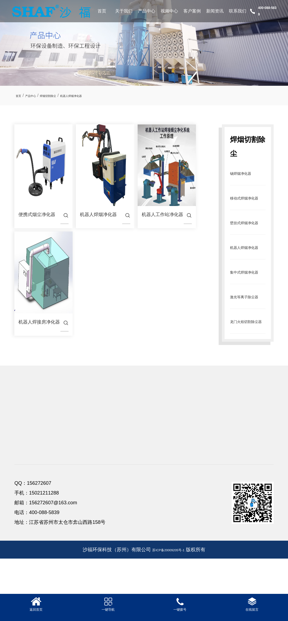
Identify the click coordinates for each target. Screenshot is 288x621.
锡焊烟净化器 (246, 173)
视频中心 (169, 11)
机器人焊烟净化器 (97, 95)
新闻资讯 (215, 11)
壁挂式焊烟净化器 (76, 471)
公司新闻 (212, 454)
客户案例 (192, 11)
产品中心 (146, 11)
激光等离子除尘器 (76, 497)
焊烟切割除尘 (63, 95)
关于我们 (123, 11)
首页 (102, 11)
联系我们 (237, 11)
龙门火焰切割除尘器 (78, 506)
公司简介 (23, 454)
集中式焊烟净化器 (76, 488)
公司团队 (23, 471)
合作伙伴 (23, 480)
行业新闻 (212, 462)
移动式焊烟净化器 (76, 462)
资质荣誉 (23, 462)
